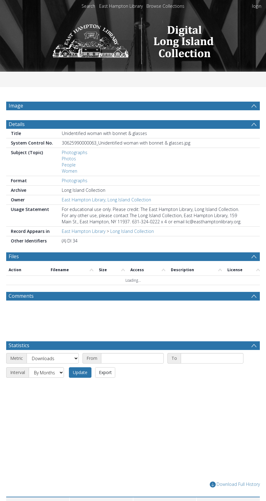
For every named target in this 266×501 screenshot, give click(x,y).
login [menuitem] (256, 6)
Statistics (19, 360)
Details (17, 139)
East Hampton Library (121, 6)
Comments (21, 310)
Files (14, 271)
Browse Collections (165, 6)
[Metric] (53, 373)
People (69, 180)
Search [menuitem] (88, 6)
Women (69, 186)
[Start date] (132, 373)
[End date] (212, 373)
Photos (69, 173)
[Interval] (46, 387)
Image (16, 105)
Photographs (74, 167)
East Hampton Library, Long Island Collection (106, 214)
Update (80, 387)
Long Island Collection (132, 246)
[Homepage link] (133, 39)
